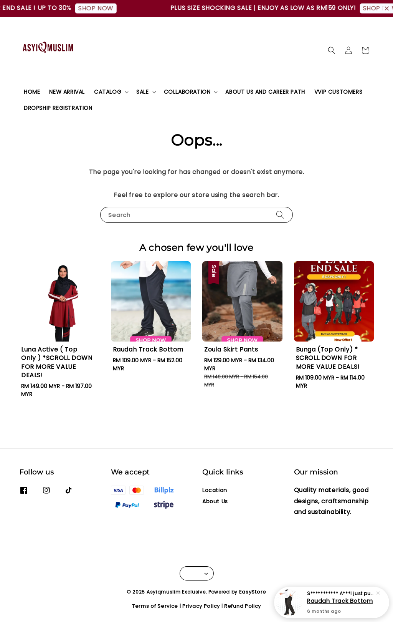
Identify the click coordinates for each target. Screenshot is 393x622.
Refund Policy (242, 606)
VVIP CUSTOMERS (338, 92)
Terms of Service (155, 606)
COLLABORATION (187, 91)
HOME (32, 92)
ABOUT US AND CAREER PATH (265, 92)
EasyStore (252, 591)
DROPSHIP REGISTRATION (58, 108)
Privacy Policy (201, 606)
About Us (215, 501)
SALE (142, 91)
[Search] (280, 214)
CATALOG (107, 91)
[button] (331, 50)
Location (214, 490)
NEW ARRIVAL (67, 92)
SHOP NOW (98, 8)
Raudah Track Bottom (340, 601)
